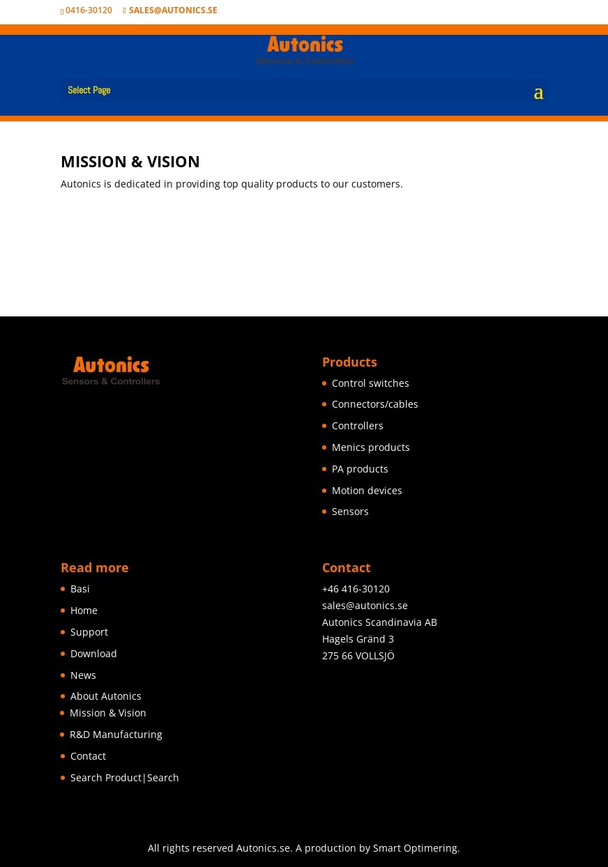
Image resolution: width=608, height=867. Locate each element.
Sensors (350, 511)
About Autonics (106, 696)
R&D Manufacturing (116, 734)
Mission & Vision (108, 712)
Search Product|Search (124, 777)
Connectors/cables (375, 404)
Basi (80, 588)
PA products (360, 468)
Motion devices (367, 490)
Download (93, 653)
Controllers (357, 425)
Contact (88, 755)
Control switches (370, 383)
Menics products (371, 447)
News (83, 675)
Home (84, 610)
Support (89, 631)
